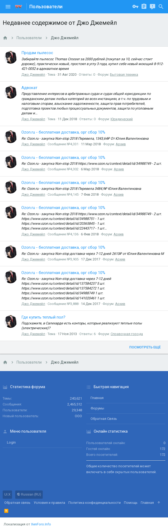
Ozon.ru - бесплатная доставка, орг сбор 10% (63, 132)
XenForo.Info (41, 524)
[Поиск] (161, 6)
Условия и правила (49, 503)
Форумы (97, 408)
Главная (97, 398)
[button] (8, 6)
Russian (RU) (29, 494)
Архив (121, 144)
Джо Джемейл (33, 75)
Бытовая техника (124, 75)
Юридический (122, 119)
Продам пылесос (37, 52)
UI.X (7, 494)
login (11, 442)
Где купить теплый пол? (43, 317)
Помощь (131, 503)
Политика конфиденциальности (94, 503)
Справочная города (127, 334)
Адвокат (29, 87)
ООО (78, 416)
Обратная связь (104, 419)
